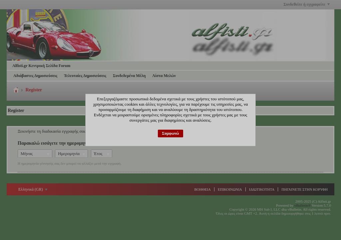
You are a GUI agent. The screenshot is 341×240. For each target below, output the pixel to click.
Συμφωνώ (170, 133)
